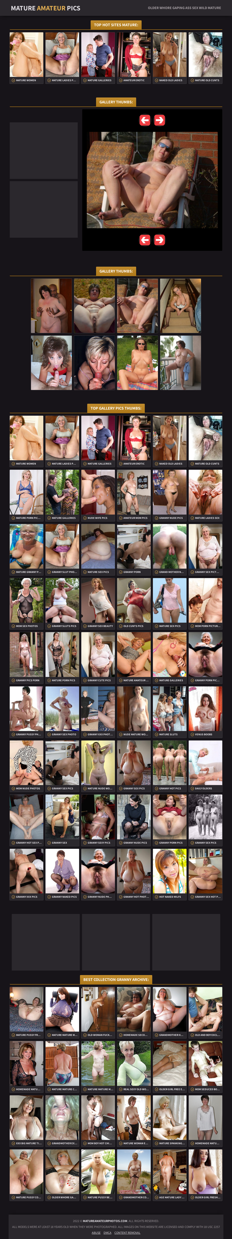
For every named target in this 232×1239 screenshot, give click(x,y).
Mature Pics (45, 7)
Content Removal (127, 1233)
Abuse (96, 1233)
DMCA (107, 1233)
